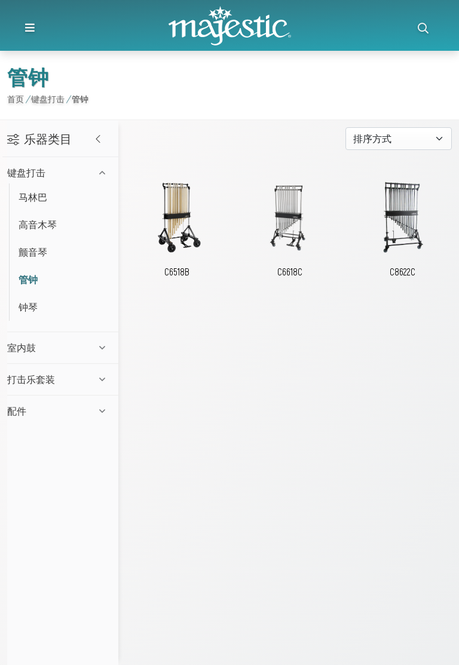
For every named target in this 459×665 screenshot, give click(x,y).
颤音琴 (33, 252)
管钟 (28, 279)
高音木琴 (38, 224)
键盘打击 (26, 172)
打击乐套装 (31, 379)
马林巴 (33, 197)
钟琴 (28, 306)
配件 (16, 410)
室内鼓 (21, 347)
